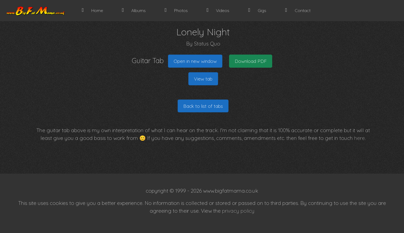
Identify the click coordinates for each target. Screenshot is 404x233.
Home (92, 10)
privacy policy (238, 211)
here (359, 138)
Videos (218, 10)
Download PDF (251, 61)
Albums (134, 10)
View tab (203, 79)
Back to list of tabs (203, 106)
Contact (297, 10)
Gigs (257, 10)
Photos (176, 10)
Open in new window (195, 61)
